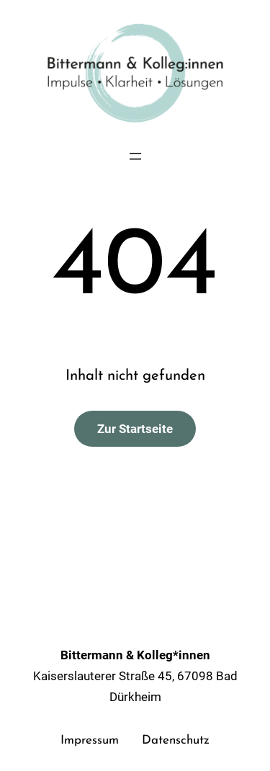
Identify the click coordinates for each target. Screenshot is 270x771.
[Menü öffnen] (135, 156)
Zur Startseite (135, 429)
